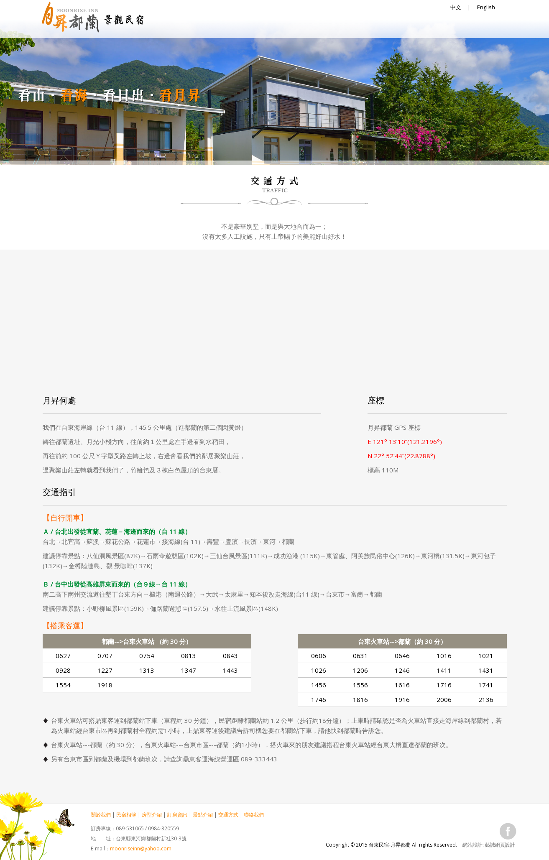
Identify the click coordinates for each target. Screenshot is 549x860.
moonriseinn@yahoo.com (140, 848)
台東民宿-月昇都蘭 (93, 18)
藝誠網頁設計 (500, 844)
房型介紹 (281, 27)
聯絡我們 (482, 27)
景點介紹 (381, 27)
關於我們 (181, 27)
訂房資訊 (331, 27)
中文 (455, 7)
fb (508, 831)
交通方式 (431, 27)
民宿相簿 (231, 27)
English (486, 7)
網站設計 (472, 844)
